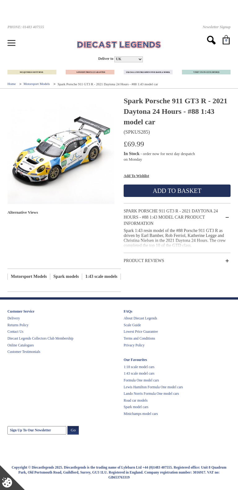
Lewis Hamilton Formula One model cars (153, 387)
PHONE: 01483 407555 (25, 27)
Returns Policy (18, 325)
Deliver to (105, 59)
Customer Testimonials (23, 352)
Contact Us (15, 331)
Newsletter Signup (217, 27)
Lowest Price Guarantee (141, 331)
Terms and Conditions (139, 338)
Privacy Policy (134, 345)
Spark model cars (136, 407)
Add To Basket (177, 190)
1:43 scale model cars (139, 373)
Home (12, 84)
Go (73, 430)
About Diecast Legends (140, 318)
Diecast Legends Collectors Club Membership (40, 338)
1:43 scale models (101, 276)
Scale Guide (132, 325)
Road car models (136, 400)
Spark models (66, 276)
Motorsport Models (37, 84)
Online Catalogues (20, 345)
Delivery (13, 318)
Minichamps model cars (141, 414)
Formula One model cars (141, 380)
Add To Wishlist (136, 176)
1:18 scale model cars (139, 367)
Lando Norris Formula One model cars (151, 393)
